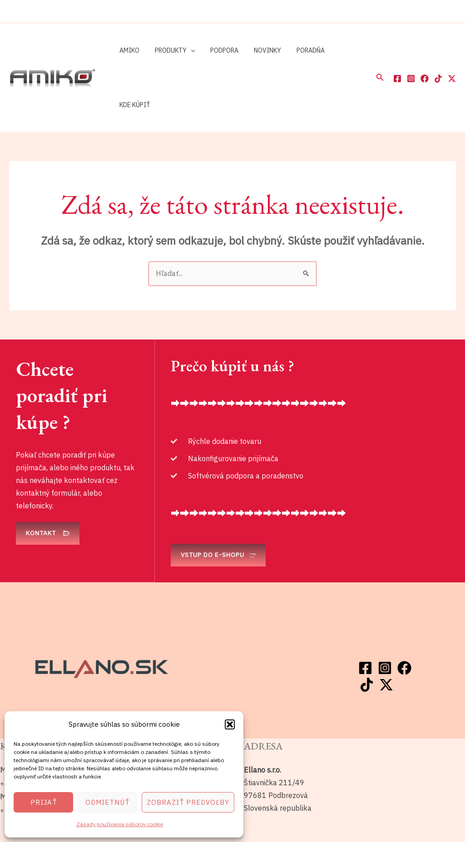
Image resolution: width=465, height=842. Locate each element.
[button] (229, 724)
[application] (187, 50)
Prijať (43, 802)
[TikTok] (438, 51)
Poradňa (298, 50)
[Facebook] (397, 51)
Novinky (258, 50)
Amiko (128, 50)
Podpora (217, 50)
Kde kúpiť (340, 50)
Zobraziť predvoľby (188, 802)
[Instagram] (411, 51)
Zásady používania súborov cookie (119, 824)
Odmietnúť (107, 802)
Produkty (171, 50)
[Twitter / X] (452, 51)
